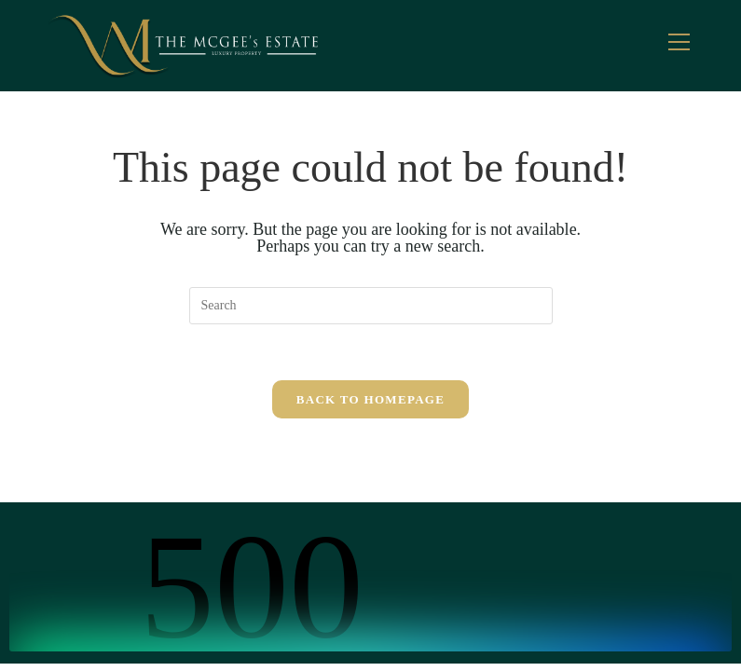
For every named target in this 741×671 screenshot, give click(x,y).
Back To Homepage (370, 399)
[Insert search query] (371, 305)
